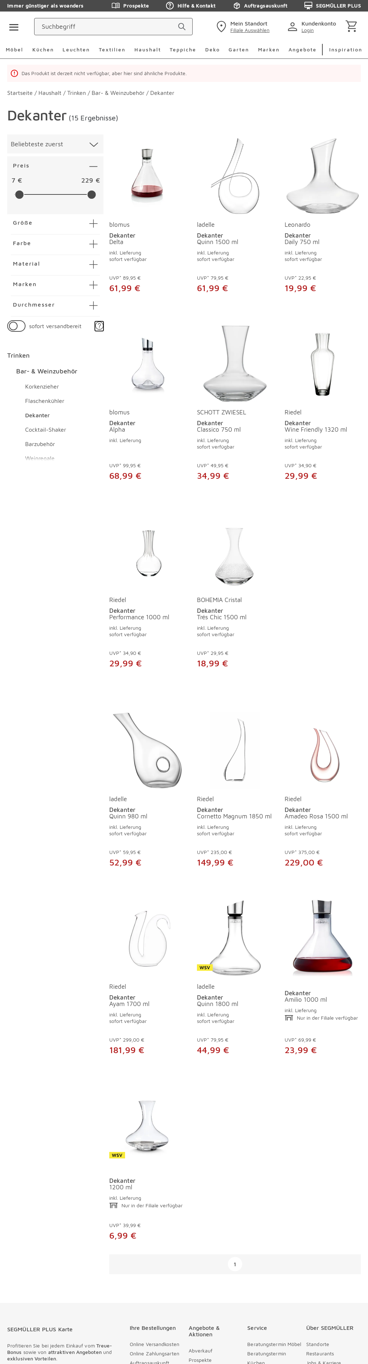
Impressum (21, 1285)
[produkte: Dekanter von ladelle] (235, 222)
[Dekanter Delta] (147, 176)
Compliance (319, 1243)
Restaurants (320, 1168)
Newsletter (201, 1193)
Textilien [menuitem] (112, 49)
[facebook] (72, 1320)
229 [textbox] (87, 180)
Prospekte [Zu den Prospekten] (130, 6)
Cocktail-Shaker (45, 429)
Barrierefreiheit (27, 1309)
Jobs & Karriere (323, 1177)
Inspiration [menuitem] (345, 49)
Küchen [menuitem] (43, 49)
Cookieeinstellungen (33, 1301)
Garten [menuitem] (239, 49)
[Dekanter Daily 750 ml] (323, 176)
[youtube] (145, 1320)
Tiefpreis (198, 1184)
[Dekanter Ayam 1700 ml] (323, 750)
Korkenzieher (42, 386)
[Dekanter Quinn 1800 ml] (147, 938)
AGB (44, 1285)
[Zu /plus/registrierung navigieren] (60, 1210)
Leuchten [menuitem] (76, 49)
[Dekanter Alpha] (147, 364)
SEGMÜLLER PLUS (210, 1221)
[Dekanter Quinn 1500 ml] (235, 176)
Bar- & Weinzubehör (46, 371)
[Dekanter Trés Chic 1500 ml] (235, 563)
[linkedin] (170, 1320)
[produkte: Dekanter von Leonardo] (323, 222)
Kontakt (256, 1187)
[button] (99, 326)
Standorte (317, 1159)
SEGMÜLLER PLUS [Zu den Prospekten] (332, 6)
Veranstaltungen (208, 1240)
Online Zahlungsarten (154, 1168)
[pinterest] (96, 1320)
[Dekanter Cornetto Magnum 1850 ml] (147, 750)
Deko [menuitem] (212, 49)
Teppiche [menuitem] (183, 49)
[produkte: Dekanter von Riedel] (323, 406)
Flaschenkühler (44, 401)
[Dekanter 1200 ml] (323, 938)
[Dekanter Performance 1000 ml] (147, 563)
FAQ (252, 1233)
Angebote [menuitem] (303, 49)
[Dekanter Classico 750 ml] (235, 364)
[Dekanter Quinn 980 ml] (323, 563)
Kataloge (199, 1230)
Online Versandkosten (154, 1159)
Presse (255, 1243)
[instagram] (121, 1320)
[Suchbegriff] (150, 26)
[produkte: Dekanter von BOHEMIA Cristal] (235, 606)
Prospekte (200, 1174)
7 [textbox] (13, 180)
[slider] (19, 194)
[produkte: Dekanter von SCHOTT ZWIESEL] (235, 406)
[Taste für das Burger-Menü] (11, 26)
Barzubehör (40, 444)
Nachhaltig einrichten (330, 1224)
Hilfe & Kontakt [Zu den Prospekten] (190, 6)
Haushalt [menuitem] (147, 49)
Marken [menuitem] (269, 49)
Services (257, 1205)
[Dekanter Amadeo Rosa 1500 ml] (235, 750)
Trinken (18, 355)
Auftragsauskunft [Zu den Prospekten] (260, 6)
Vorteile (315, 1196)
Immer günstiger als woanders (45, 6)
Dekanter (37, 415)
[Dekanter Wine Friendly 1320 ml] (323, 364)
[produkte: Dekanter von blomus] (147, 222)
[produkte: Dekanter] (235, 981)
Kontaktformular (266, 1196)
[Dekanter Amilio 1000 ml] (235, 938)
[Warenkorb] (353, 27)
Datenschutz (23, 1293)
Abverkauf (201, 1165)
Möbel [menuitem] (14, 49)
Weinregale (40, 458)
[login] (313, 26)
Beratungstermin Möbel (274, 1159)
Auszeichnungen (325, 1233)
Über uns (316, 1187)
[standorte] (242, 26)
